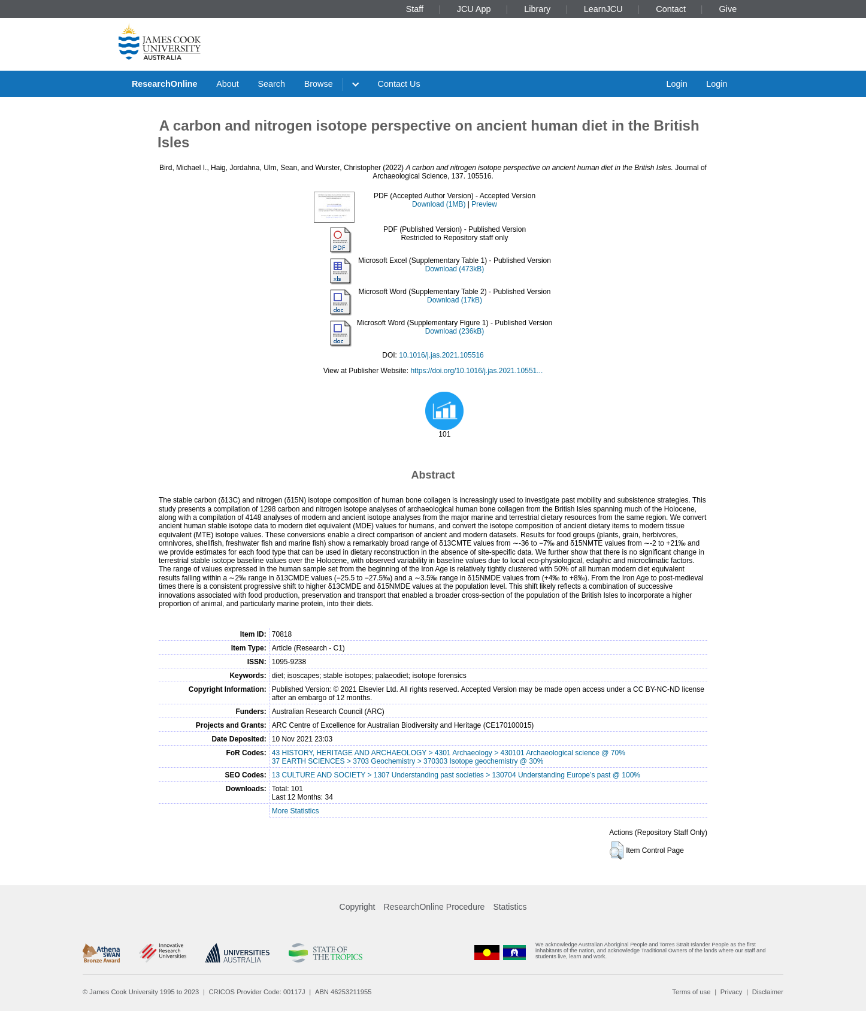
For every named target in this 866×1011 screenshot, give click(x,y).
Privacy (731, 991)
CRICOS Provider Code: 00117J (257, 991)
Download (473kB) (455, 269)
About (227, 84)
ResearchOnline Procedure (434, 907)
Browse (318, 84)
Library (537, 9)
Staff (414, 9)
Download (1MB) (438, 204)
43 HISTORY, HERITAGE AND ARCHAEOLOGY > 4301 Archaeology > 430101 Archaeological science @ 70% (448, 753)
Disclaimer (767, 991)
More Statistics (295, 811)
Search (271, 84)
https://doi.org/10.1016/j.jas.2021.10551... (476, 371)
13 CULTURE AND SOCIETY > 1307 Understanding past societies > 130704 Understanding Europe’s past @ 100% (456, 775)
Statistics (509, 907)
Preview (484, 204)
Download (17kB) (454, 300)
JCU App (474, 9)
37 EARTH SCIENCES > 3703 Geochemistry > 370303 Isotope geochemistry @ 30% (408, 761)
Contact (671, 9)
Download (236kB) (455, 331)
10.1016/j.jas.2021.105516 (441, 355)
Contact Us (399, 84)
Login (676, 84)
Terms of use (691, 991)
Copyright (358, 907)
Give (728, 9)
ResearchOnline (165, 84)
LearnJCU (603, 9)
